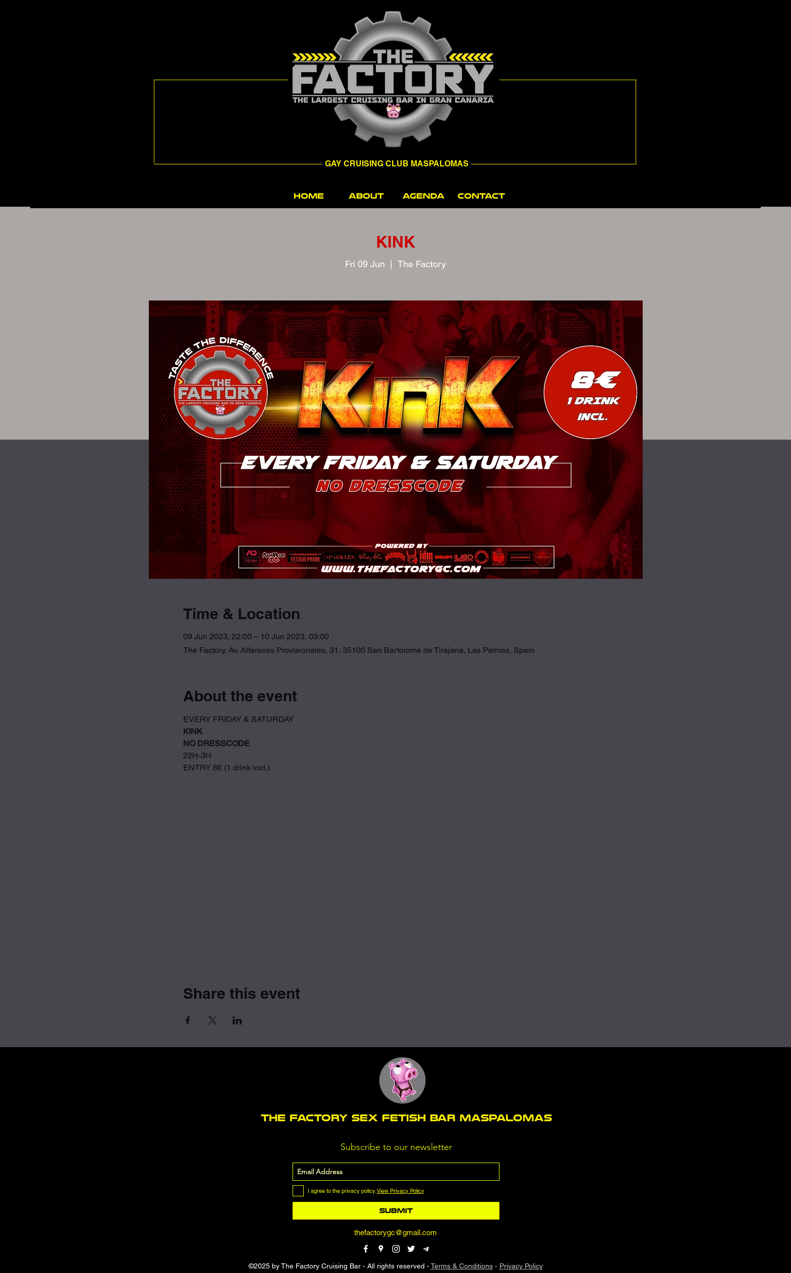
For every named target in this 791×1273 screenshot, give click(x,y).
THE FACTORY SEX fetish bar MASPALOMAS (406, 1118)
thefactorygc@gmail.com (395, 1232)
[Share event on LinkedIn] (237, 1020)
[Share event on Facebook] (188, 1020)
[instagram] (396, 1249)
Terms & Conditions (462, 1266)
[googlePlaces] (381, 1249)
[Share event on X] (212, 1020)
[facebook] (366, 1249)
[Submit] (396, 1211)
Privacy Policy (521, 1266)
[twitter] (411, 1249)
